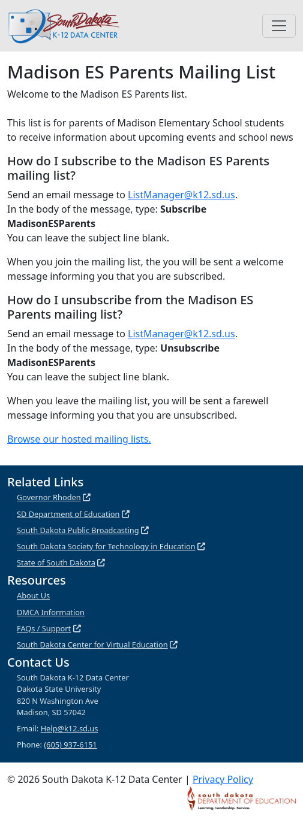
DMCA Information (51, 612)
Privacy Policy (223, 779)
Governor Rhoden (49, 497)
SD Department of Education (68, 514)
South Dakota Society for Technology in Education (106, 546)
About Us (33, 595)
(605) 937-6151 (70, 744)
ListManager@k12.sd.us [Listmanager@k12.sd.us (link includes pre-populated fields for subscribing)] (181, 194)
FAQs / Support (44, 628)
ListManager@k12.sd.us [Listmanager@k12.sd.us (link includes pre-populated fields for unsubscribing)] (181, 333)
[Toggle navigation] (279, 26)
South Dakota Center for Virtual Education (92, 644)
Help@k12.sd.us (69, 728)
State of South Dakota (56, 562)
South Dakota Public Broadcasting (78, 530)
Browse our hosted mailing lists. (79, 439)
